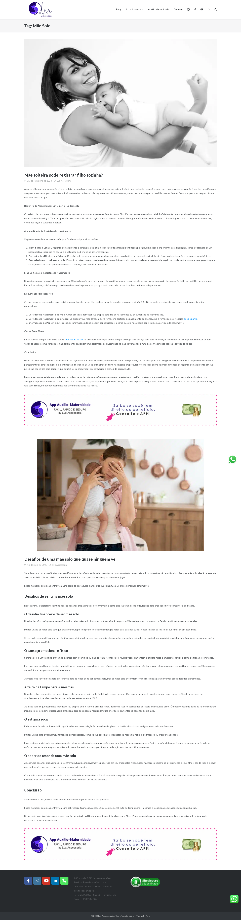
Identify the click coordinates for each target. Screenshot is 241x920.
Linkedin (209, 9)
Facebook (195, 9)
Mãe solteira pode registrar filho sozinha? (64, 174)
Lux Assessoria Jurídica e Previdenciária (116, 915)
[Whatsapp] (64, 880)
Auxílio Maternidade (158, 9)
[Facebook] (28, 880)
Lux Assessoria (64, 180)
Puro (148, 915)
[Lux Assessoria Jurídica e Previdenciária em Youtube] (46, 880)
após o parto (190, 318)
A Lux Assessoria (134, 9)
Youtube (201, 9)
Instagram (188, 9)
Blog (118, 9)
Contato (178, 9)
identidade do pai (74, 339)
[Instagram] (37, 880)
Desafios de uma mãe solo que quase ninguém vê (70, 558)
